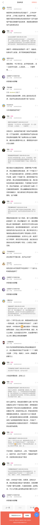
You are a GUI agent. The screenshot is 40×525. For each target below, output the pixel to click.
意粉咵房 (20, 2)
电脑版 (27, 515)
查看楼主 (34, 2)
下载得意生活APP (16, 515)
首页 (37, 509)
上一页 (8, 507)
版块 (36, 514)
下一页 (32, 507)
